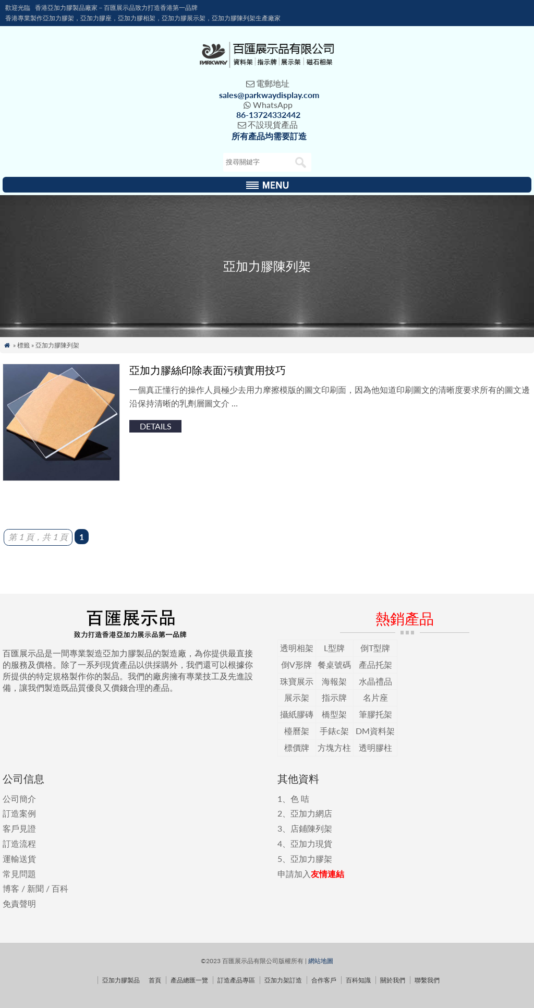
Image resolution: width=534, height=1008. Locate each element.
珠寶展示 (296, 681)
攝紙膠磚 (296, 714)
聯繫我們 (427, 980)
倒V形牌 (296, 664)
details (156, 426)
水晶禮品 (375, 681)
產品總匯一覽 (189, 980)
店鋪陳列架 (311, 828)
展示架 (296, 697)
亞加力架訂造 (283, 980)
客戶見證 (19, 828)
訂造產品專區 (236, 980)
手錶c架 (334, 731)
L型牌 (334, 648)
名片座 (375, 697)
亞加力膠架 (311, 858)
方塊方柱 (334, 747)
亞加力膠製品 (121, 980)
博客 (11, 888)
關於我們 (392, 980)
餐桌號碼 (334, 664)
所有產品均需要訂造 (269, 136)
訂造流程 (19, 843)
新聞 (35, 888)
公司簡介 (19, 798)
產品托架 (375, 664)
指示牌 (334, 697)
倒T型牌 (375, 648)
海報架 (334, 681)
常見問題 (19, 874)
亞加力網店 (311, 813)
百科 (60, 888)
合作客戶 (323, 980)
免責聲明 (19, 903)
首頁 (155, 980)
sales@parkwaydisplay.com (269, 95)
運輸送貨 (19, 858)
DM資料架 (375, 731)
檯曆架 (296, 731)
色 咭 (299, 798)
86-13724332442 (268, 114)
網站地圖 (320, 961)
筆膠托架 (375, 714)
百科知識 (358, 980)
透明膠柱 (375, 747)
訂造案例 (19, 813)
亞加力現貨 (311, 843)
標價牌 (296, 747)
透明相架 (296, 648)
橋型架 (334, 714)
